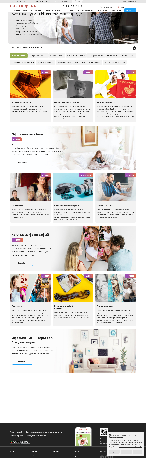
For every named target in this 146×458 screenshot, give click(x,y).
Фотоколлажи (112, 64)
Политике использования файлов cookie (130, 447)
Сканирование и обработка (23, 70)
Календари (39, 14)
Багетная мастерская (86, 14)
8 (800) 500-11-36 (72, 7)
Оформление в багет (38, 64)
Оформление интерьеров (114, 70)
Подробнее (22, 171)
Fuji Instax (34, 456)
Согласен (138, 452)
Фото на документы (45, 70)
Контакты (56, 456)
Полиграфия (102, 14)
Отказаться (126, 452)
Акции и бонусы (62, 1)
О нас (12, 1)
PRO (78, 1)
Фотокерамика (128, 64)
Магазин (129, 14)
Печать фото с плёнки (76, 64)
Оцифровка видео (96, 64)
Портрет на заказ (64, 70)
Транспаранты (94, 70)
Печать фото (15, 14)
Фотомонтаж (80, 70)
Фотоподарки (69, 14)
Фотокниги (27, 14)
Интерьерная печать (53, 14)
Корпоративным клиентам (42, 1)
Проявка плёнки (56, 64)
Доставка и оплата (23, 1)
